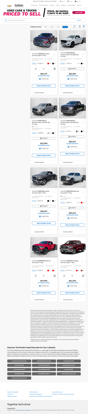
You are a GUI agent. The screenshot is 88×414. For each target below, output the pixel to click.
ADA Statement (34, 392)
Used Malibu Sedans (44, 373)
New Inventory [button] (34, 5)
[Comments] (55, 69)
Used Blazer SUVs (19, 373)
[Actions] (54, 54)
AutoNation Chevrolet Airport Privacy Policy (63, 394)
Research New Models (12, 392)
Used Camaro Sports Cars (69, 373)
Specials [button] (57, 5)
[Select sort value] (75, 26)
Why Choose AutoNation (36, 394)
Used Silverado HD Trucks (44, 361)
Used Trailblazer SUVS (44, 369)
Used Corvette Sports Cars (19, 378)
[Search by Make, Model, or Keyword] (42, 20)
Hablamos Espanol (12, 396)
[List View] (84, 27)
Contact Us (10, 394)
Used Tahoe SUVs (19, 365)
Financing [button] (52, 5)
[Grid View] (79, 27)
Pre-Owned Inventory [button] (43, 5)
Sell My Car (63, 5)
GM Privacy (28, 410)
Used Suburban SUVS (19, 369)
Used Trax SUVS (69, 369)
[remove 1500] (52, 27)
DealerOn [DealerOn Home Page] (18, 410)
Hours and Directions (57, 392)
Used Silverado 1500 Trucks (19, 361)
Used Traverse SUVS (43, 365)
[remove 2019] (59, 27)
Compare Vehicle (39, 92)
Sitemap (23, 410)
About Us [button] (79, 5)
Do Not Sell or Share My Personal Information (41, 396)
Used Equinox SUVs (69, 361)
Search (79, 20)
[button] (55, 40)
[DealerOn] (11, 408)
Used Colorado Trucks (69, 365)
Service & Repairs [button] (72, 5)
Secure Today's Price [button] (44, 86)
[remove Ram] (46, 27)
